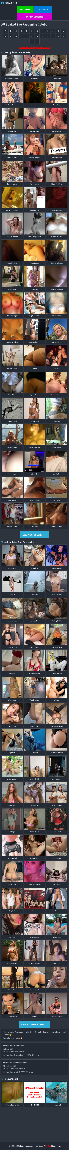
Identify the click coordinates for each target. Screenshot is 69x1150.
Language (56, 1146)
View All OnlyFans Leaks (34, 1024)
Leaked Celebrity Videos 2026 (34, 47)
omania (9, 2)
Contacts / (43, 1146)
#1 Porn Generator (34, 17)
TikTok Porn (42, 10)
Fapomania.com (27, 1146)
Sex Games (25, 10)
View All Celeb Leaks (34, 535)
